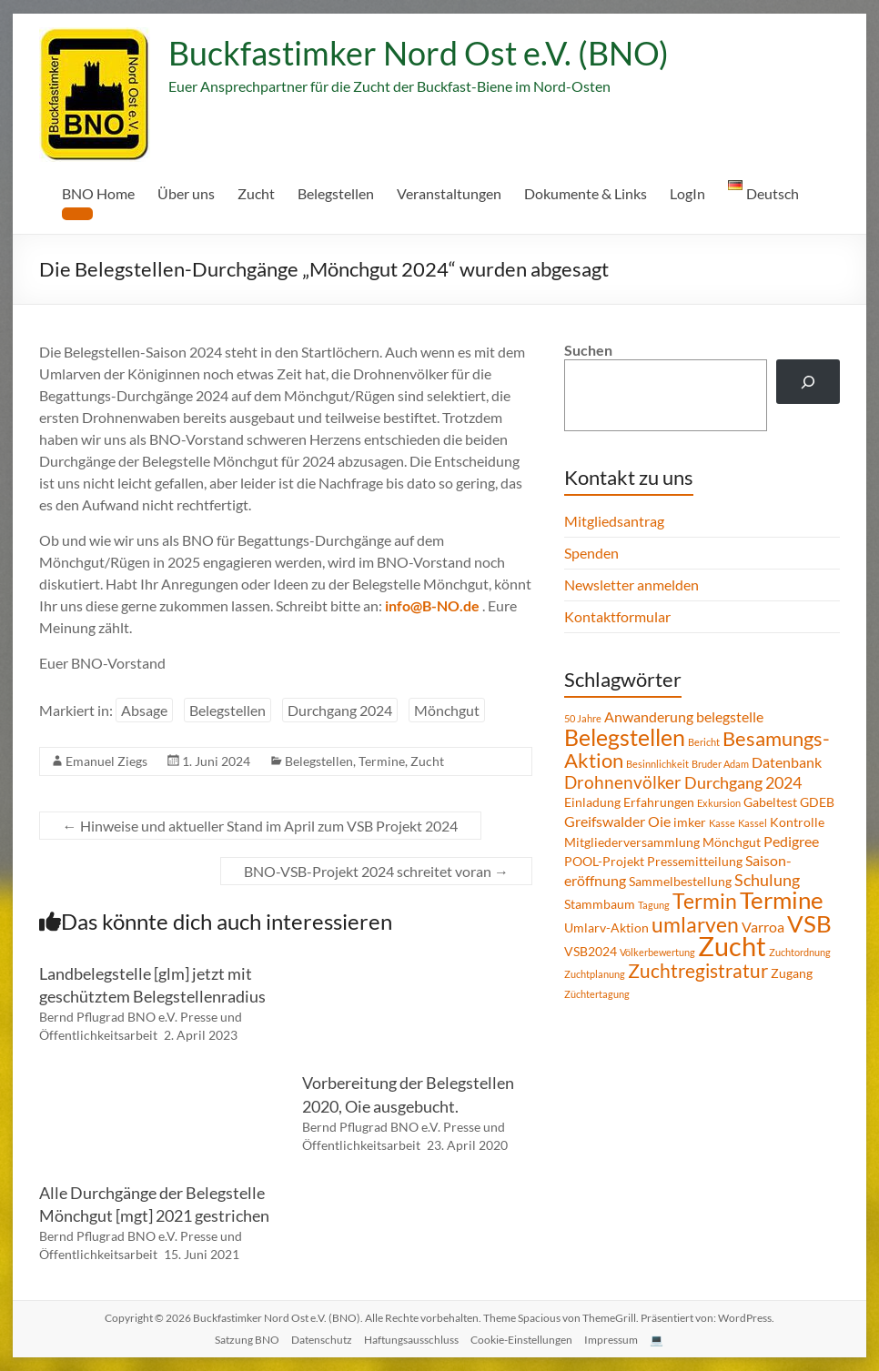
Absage (144, 710)
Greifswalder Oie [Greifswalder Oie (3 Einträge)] (617, 821)
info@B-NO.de (432, 605)
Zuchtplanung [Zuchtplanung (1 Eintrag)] (594, 974)
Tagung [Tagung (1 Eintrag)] (654, 905)
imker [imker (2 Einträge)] (689, 822)
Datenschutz (321, 1339)
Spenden (591, 552)
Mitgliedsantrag (614, 520)
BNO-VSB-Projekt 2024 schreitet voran (376, 871)
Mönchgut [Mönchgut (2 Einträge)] (731, 842)
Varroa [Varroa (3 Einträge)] (763, 926)
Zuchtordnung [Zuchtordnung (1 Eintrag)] (800, 952)
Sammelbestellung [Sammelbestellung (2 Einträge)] (680, 881)
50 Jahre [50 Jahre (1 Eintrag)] (582, 718)
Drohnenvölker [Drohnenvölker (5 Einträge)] (623, 781)
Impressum (611, 1339)
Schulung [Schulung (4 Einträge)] (767, 880)
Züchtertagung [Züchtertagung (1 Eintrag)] (597, 994)
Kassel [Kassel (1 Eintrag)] (752, 823)
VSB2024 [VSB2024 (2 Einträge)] (590, 951)
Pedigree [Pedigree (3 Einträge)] (791, 841)
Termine (382, 761)
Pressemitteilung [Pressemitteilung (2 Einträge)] (695, 861)
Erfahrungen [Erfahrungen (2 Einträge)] (658, 802)
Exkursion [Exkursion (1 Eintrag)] (719, 803)
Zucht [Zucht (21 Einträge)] (732, 946)
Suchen (588, 349)
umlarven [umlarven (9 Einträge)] (695, 924)
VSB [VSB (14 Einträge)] (809, 923)
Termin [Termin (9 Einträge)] (704, 900)
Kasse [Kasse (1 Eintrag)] (722, 823)
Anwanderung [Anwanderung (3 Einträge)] (648, 716)
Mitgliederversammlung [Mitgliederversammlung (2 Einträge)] (632, 842)
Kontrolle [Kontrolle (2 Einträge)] (797, 822)
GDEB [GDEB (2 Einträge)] (817, 802)
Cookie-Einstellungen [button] (521, 1339)
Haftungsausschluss (411, 1339)
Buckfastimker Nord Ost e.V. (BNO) (418, 53)
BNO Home (98, 193)
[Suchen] (808, 381)
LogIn (687, 193)
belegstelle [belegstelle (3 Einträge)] (729, 716)
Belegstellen (336, 193)
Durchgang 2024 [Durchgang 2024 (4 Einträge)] (743, 782)
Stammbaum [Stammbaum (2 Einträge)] (599, 904)
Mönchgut (447, 710)
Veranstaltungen (449, 193)
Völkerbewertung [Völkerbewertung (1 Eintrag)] (657, 952)
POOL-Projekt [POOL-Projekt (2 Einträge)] (604, 861)
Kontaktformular (617, 616)
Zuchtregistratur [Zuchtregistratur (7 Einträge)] (698, 971)
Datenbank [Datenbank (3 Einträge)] (787, 762)
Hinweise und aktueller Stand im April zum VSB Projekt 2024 (260, 825)
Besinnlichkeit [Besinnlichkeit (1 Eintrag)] (657, 764)
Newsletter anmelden (631, 584)
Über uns (186, 193)
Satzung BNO (247, 1339)
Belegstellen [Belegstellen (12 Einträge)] (624, 737)
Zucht (256, 193)
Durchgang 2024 (340, 710)
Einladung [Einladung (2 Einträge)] (592, 802)
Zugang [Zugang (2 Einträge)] (792, 973)
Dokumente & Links (585, 193)
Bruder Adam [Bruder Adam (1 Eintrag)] (720, 764)
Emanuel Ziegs (106, 761)
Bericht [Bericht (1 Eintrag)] (704, 742)
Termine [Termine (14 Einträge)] (781, 899)
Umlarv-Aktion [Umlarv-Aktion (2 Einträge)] (606, 927)
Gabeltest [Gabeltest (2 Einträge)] (770, 802)
